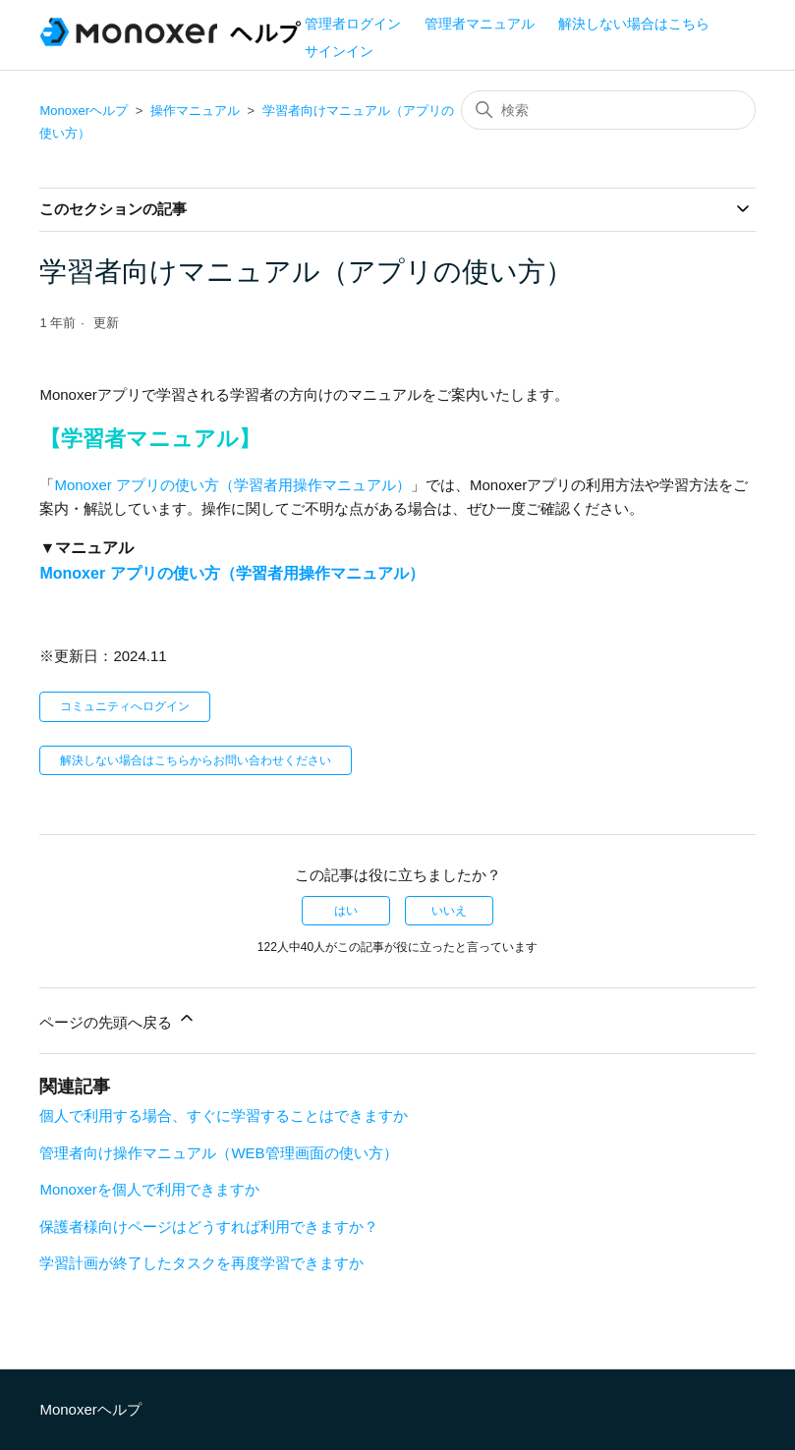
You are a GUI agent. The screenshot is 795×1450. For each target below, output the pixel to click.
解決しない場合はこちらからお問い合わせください (195, 760)
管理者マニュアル (480, 23)
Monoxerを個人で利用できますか (148, 1189)
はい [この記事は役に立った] (346, 911)
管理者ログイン (353, 23)
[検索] (608, 110)
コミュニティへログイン (125, 706)
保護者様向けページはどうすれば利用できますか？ (208, 1226)
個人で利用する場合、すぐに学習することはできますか (223, 1115)
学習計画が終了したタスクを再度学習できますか (201, 1263)
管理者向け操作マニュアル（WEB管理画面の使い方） (218, 1152)
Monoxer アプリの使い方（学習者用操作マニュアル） (232, 484)
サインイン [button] (339, 51)
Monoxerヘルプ (83, 110)
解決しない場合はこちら (634, 23)
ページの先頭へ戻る (117, 1019)
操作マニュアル (195, 110)
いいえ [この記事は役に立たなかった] (449, 911)
